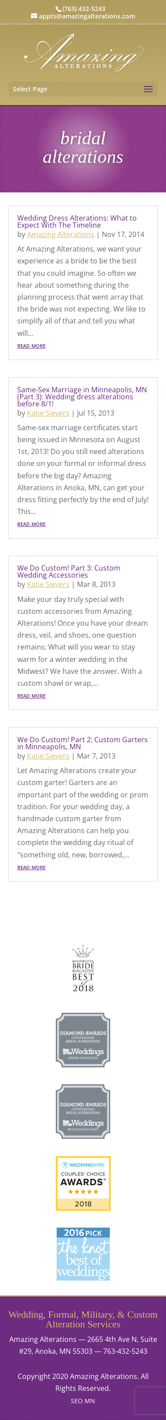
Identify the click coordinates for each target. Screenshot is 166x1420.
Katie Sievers (48, 413)
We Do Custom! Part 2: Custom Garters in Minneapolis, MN (82, 743)
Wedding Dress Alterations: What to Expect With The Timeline (77, 221)
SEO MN (83, 1401)
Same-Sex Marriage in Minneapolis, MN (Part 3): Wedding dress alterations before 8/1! (82, 397)
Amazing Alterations (60, 234)
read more (31, 345)
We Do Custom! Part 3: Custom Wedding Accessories (68, 571)
